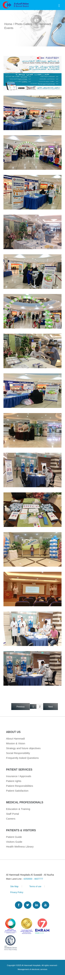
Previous (20, 706)
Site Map (14, 886)
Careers (10, 818)
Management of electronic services (32, 969)
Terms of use (35, 886)
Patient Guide (14, 836)
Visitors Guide (14, 841)
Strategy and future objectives (23, 748)
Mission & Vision (15, 743)
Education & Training (18, 808)
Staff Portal (12, 813)
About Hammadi (15, 738)
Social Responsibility (18, 753)
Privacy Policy (16, 892)
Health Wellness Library (20, 846)
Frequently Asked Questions (22, 757)
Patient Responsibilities (19, 785)
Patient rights (13, 781)
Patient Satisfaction (17, 790)
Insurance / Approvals (18, 776)
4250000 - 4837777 (33, 879)
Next (50, 706)
